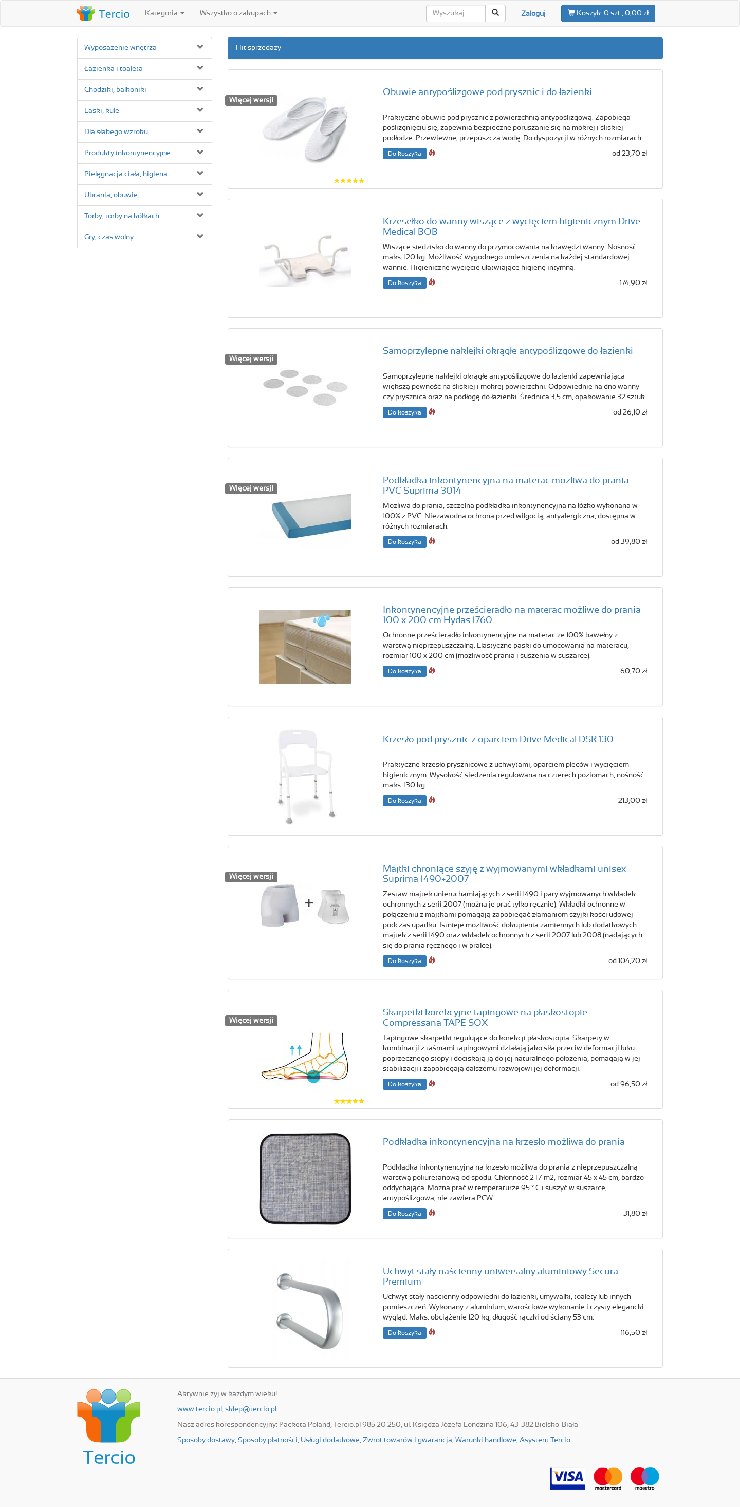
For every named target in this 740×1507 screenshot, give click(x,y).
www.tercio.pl (199, 1409)
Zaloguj (533, 13)
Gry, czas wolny (109, 237)
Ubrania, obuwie (111, 195)
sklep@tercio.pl (250, 1409)
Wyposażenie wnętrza (120, 47)
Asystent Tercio (545, 1440)
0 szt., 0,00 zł (608, 13)
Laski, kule (101, 111)
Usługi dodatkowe (330, 1440)
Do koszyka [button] (404, 153)
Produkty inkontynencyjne (127, 153)
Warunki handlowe (485, 1440)
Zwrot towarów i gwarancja (407, 1440)
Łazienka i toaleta (113, 68)
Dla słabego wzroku (116, 132)
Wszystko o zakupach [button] (239, 13)
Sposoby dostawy (206, 1440)
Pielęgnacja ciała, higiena (126, 174)
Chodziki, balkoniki (115, 89)
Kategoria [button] (164, 13)
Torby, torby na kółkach (121, 216)
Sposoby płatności (268, 1440)
